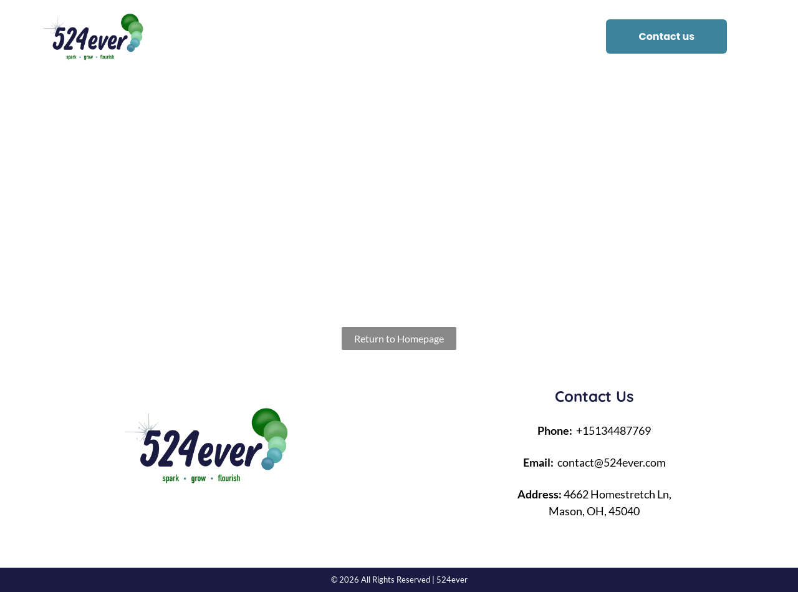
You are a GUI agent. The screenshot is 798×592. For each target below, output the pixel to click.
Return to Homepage (399, 338)
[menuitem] (268, 37)
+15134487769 (613, 430)
